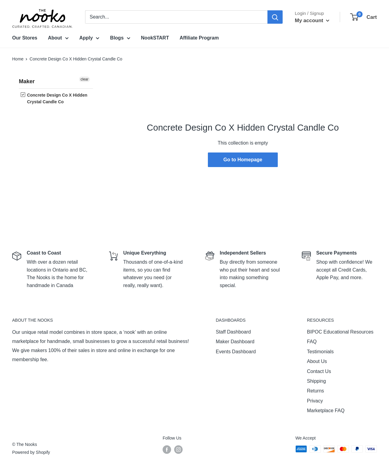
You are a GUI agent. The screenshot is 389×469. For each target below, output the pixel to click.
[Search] (275, 17)
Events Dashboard (236, 351)
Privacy (315, 400)
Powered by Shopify (31, 452)
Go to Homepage (242, 159)
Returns (315, 390)
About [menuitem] (58, 39)
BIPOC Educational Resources (340, 331)
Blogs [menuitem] (120, 39)
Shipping (316, 381)
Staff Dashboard (233, 331)
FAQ (312, 341)
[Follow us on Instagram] (178, 449)
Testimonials (320, 351)
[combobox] (176, 17)
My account (312, 20)
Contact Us (319, 371)
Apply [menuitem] (89, 39)
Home (17, 58)
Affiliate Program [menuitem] (199, 37)
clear (84, 79)
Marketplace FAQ (326, 410)
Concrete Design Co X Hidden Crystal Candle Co (54, 98)
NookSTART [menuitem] (155, 37)
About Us (317, 361)
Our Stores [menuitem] (24, 37)
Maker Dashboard (235, 341)
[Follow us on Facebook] (167, 449)
